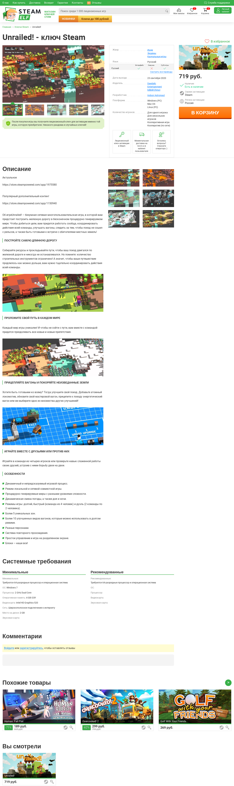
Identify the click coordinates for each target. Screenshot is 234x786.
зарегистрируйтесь (31, 648)
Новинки (68, 19)
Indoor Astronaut (156, 95)
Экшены (151, 53)
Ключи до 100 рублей (95, 19)
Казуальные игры (156, 56)
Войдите (9, 648)
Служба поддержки (217, 2)
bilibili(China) (153, 90)
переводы (161, 72)
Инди (150, 50)
